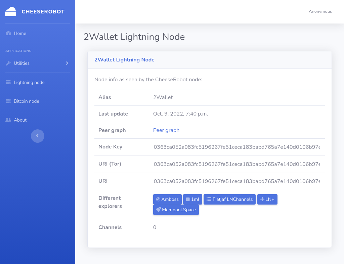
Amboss (167, 199)
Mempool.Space (176, 210)
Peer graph (166, 130)
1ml (192, 199)
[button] (322, 12)
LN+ (267, 199)
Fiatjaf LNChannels (230, 199)
